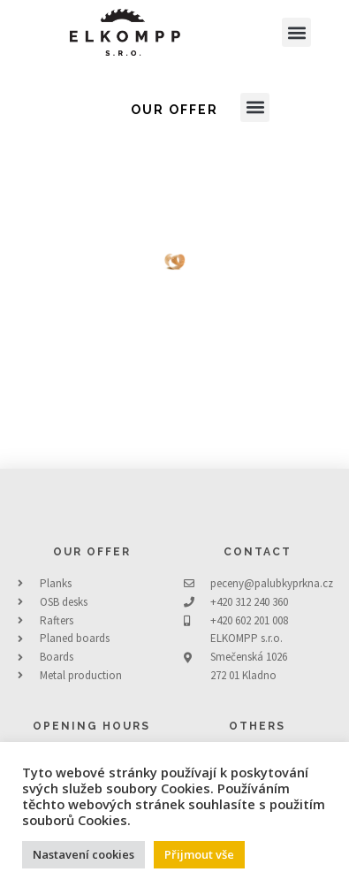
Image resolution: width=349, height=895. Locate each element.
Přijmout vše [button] (199, 854)
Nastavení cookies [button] (83, 854)
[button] (296, 32)
